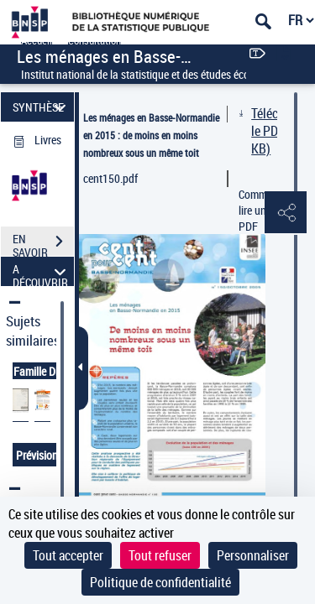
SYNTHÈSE (42, 107)
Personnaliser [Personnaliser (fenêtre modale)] (253, 555)
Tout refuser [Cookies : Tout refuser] (160, 555)
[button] (286, 213)
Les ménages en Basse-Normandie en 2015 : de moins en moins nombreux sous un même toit (151, 135)
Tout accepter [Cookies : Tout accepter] (68, 555)
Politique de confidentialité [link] (160, 582)
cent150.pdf (110, 178)
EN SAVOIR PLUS (43, 243)
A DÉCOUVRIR (42, 271)
